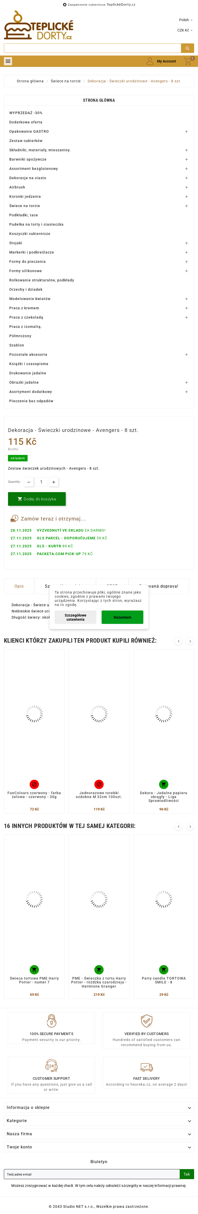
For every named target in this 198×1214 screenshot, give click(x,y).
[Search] (92, 48)
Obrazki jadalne (24, 382)
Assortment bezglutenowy (33, 169)
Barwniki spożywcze (28, 159)
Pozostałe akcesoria (28, 354)
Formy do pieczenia (27, 261)
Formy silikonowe (25, 271)
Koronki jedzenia (25, 196)
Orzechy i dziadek (26, 289)
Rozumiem (122, 617)
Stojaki (15, 243)
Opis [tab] (19, 586)
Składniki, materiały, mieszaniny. (40, 150)
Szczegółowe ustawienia (75, 617)
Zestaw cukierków (26, 141)
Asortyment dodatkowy (30, 392)
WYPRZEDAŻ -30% (26, 113)
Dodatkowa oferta (26, 122)
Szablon (16, 345)
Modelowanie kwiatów (30, 299)
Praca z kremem (24, 308)
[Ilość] (41, 482)
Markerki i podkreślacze (31, 252)
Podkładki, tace (23, 215)
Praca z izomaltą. (25, 327)
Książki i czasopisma (28, 364)
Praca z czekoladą (26, 317)
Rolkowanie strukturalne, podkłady (41, 280)
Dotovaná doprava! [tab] (158, 586)
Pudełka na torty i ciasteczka (36, 224)
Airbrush (17, 187)
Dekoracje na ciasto (27, 178)
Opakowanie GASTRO (29, 131)
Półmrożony (20, 336)
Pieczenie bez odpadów (31, 401)
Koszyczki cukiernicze (30, 234)
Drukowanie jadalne (27, 373)
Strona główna (99, 100)
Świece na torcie (24, 206)
